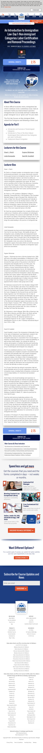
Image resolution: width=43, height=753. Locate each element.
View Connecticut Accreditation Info (21, 23)
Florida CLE (11, 693)
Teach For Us (12, 622)
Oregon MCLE (12, 721)
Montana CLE (31, 699)
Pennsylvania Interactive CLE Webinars (21, 659)
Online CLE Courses (31, 634)
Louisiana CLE (31, 685)
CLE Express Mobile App (31, 632)
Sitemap (34, 742)
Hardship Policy (27, 742)
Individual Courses (12, 632)
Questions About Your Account (31, 624)
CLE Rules (31, 630)
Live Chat (31, 620)
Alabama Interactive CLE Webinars (21, 647)
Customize (21, 558)
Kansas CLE (31, 681)
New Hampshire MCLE (12, 705)
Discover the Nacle (21, 530)
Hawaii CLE (11, 697)
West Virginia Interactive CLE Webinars (21, 666)
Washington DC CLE (31, 717)
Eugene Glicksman (28, 152)
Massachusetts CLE (31, 689)
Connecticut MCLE (12, 689)
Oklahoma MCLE (11, 719)
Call (15, 15)
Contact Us (21, 68)
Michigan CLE (31, 691)
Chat (27, 15)
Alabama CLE (12, 677)
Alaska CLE (11, 679)
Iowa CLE (31, 679)
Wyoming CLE (31, 723)
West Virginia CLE (31, 719)
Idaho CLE (12, 699)
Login (34, 15)
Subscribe (21, 588)
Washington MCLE (31, 715)
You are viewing (21, 21)
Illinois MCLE (12, 701)
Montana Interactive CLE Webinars (21, 653)
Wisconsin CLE (31, 721)
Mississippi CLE (31, 695)
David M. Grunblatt (28, 156)
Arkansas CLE (12, 683)
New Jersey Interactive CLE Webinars (21, 655)
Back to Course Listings (26, 46)
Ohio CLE (12, 717)
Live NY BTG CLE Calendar (21, 645)
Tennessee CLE (31, 705)
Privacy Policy (7, 7)
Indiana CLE (31, 677)
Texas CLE (31, 707)
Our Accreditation (12, 620)
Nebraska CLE (31, 701)
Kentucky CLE (31, 683)
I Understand (36, 10)
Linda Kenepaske (9, 156)
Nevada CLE (11, 703)
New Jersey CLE (11, 707)
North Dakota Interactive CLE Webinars (21, 657)
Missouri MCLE (31, 697)
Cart (9, 15)
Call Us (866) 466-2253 (31, 618)
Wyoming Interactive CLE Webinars (21, 670)
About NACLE (12, 618)
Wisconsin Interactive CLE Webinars (21, 668)
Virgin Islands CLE (31, 711)
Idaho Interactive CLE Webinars (21, 649)
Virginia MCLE (31, 713)
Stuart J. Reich (9, 152)
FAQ (12, 624)
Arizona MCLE (12, 681)
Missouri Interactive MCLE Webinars (21, 651)
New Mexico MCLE (12, 709)
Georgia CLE (11, 695)
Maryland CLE (31, 687)
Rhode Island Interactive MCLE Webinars (21, 661)
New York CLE (12, 711)
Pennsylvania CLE (12, 723)
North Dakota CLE (12, 715)
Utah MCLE (31, 709)
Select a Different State (36, 21)
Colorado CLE (12, 687)
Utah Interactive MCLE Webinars (21, 663)
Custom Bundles (11, 634)
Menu (40, 15)
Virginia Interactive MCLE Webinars (21, 664)
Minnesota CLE (31, 693)
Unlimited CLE (12, 636)
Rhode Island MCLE (12, 727)
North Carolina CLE (12, 713)
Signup (3, 15)
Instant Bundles (11, 630)
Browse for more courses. (21, 97)
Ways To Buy (12, 638)
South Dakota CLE (31, 703)
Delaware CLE (12, 691)
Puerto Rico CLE (11, 725)
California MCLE (11, 685)
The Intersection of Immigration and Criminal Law (17, 446)
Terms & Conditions (18, 742)
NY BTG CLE (31, 636)
